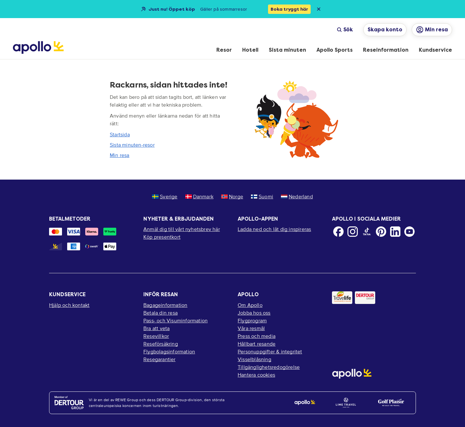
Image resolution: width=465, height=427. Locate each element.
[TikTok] (366, 231)
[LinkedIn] (395, 231)
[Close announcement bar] (318, 9)
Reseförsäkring (160, 344)
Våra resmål (251, 328)
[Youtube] (409, 231)
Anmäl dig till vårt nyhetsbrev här (181, 229)
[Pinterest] (381, 231)
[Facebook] (338, 231)
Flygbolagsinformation (169, 351)
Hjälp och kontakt (69, 305)
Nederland (297, 196)
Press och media (256, 336)
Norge (232, 196)
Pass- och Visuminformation (175, 320)
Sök (345, 29)
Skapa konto (384, 29)
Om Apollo (250, 305)
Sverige (164, 196)
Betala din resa (160, 313)
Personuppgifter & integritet (270, 351)
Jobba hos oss (254, 313)
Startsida (120, 134)
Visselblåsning (254, 359)
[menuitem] (224, 50)
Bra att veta (156, 328)
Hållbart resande (256, 344)
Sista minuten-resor (132, 145)
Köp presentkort (162, 237)
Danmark (199, 196)
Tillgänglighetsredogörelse (269, 367)
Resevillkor (156, 336)
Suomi (262, 196)
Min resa (119, 155)
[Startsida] (38, 47)
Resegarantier (159, 359)
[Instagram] (352, 231)
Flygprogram (252, 320)
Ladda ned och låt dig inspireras (274, 229)
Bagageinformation (165, 305)
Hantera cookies (256, 375)
